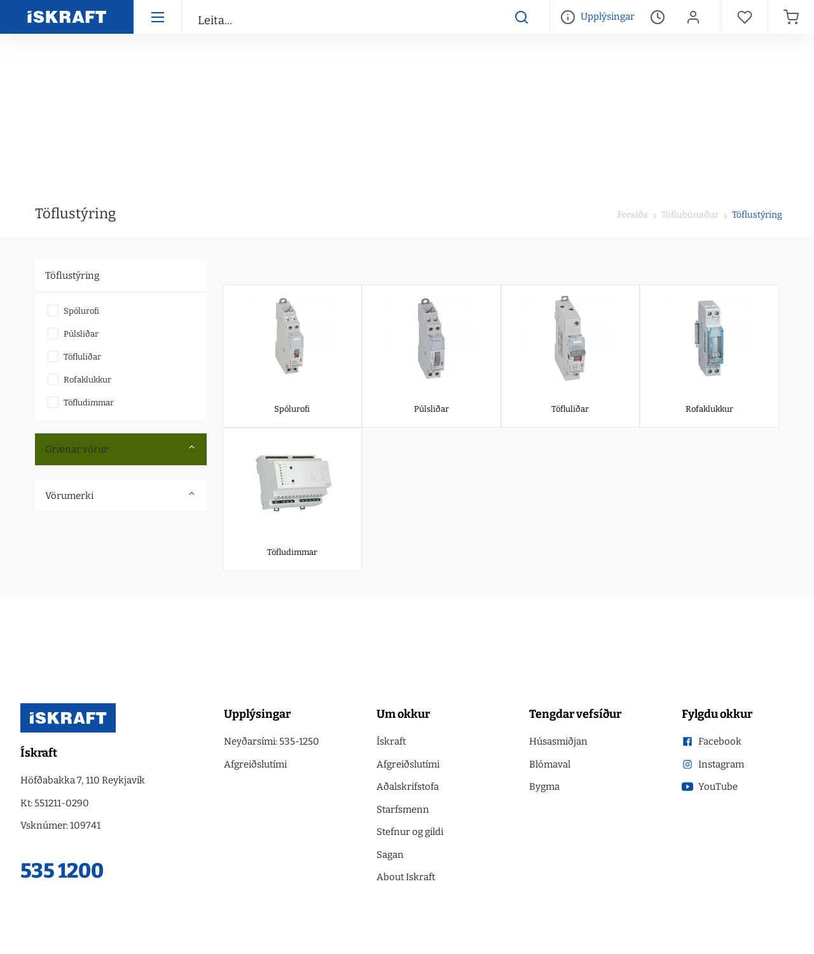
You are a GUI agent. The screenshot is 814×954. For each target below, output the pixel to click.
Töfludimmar (89, 402)
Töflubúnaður (689, 214)
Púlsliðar (81, 334)
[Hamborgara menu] (158, 17)
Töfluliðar (82, 356)
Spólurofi (81, 311)
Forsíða (632, 214)
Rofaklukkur (87, 379)
